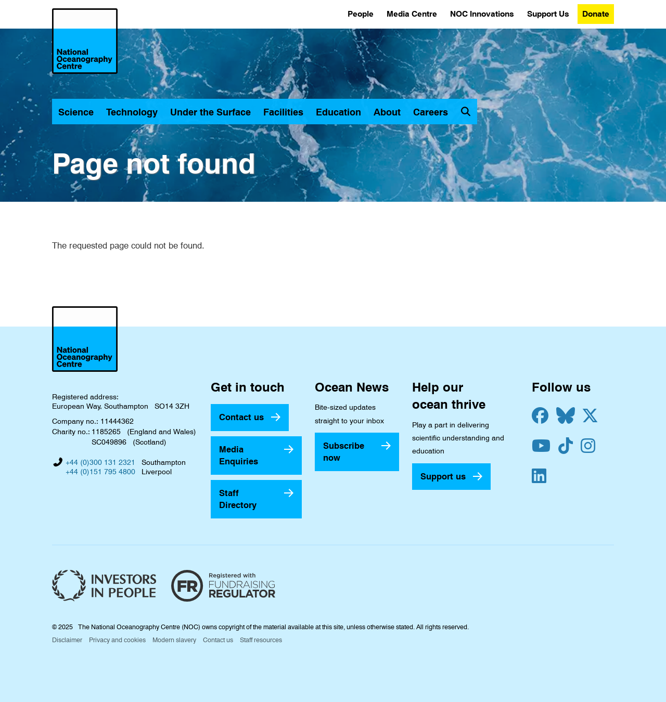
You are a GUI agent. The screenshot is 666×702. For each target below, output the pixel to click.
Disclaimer (67, 640)
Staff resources (261, 640)
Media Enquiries (238, 455)
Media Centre (412, 14)
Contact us (241, 417)
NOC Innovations (482, 14)
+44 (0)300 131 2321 (100, 462)
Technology (132, 112)
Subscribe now (343, 451)
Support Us (548, 14)
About (387, 112)
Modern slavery (174, 640)
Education (338, 112)
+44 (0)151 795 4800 (100, 471)
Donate (595, 14)
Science (76, 112)
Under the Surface (210, 112)
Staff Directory (238, 499)
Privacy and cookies (117, 640)
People (361, 14)
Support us (443, 476)
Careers (430, 112)
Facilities (283, 112)
